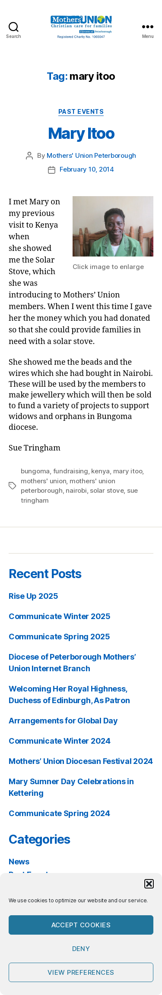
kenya (100, 471)
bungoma (35, 471)
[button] (149, 883)
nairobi (76, 490)
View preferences (81, 972)
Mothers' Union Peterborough (91, 155)
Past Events (81, 111)
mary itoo (128, 471)
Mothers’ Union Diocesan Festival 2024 (81, 761)
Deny (81, 949)
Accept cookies (81, 925)
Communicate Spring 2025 (59, 636)
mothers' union (43, 481)
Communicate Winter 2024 (60, 740)
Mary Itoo (81, 133)
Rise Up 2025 (33, 596)
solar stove (107, 490)
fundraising (70, 471)
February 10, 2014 (87, 169)
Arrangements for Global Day (63, 720)
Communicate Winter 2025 (60, 616)
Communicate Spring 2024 (59, 813)
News (19, 861)
